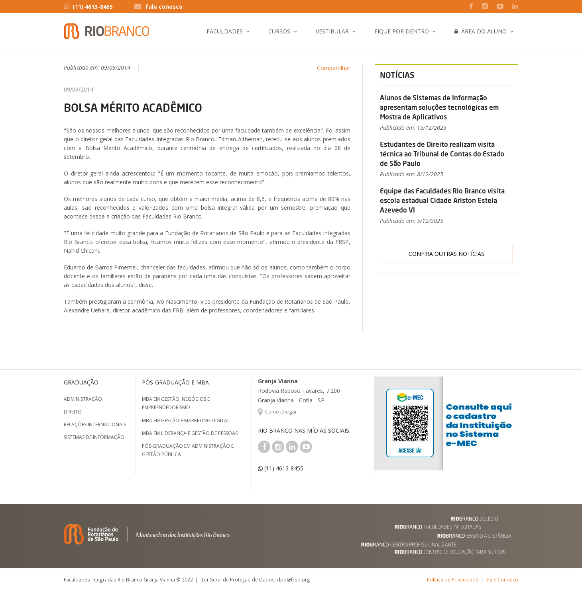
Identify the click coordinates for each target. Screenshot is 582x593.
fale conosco (164, 6)
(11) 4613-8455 (88, 6)
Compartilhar (333, 68)
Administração (83, 399)
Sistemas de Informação (94, 437)
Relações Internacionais (95, 424)
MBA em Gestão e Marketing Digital (186, 420)
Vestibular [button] (332, 31)
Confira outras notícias (446, 253)
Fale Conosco (502, 579)
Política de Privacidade (452, 579)
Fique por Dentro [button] (401, 31)
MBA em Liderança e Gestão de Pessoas (190, 433)
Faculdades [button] (224, 31)
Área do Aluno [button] (480, 31)
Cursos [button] (279, 31)
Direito (73, 411)
